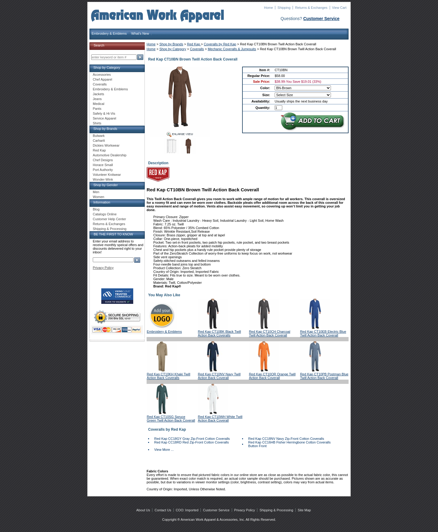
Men (96, 192)
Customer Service (321, 18)
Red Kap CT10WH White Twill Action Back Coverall (220, 418)
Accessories (102, 74)
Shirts (97, 123)
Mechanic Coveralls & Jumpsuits (232, 49)
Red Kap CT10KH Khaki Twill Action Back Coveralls (168, 376)
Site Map (304, 510)
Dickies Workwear (106, 145)
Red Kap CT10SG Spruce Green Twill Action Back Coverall (171, 418)
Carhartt (99, 140)
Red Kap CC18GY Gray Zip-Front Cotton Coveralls (192, 438)
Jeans (97, 99)
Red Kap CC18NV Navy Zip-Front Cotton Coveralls (286, 438)
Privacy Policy (103, 267)
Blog (96, 209)
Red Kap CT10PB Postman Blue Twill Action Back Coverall (324, 376)
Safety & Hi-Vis (104, 113)
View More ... (164, 449)
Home (268, 7)
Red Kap (194, 44)
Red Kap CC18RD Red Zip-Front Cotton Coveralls (191, 442)
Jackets (98, 94)
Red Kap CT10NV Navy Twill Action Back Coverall (219, 376)
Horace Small (103, 165)
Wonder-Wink (103, 179)
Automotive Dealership (110, 155)
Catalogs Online (104, 214)
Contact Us (163, 510)
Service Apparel (104, 118)
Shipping (283, 7)
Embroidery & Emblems (109, 33)
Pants (97, 108)
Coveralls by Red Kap (220, 44)
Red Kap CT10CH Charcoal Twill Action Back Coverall (269, 333)
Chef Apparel (102, 79)
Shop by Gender (105, 185)
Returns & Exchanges (311, 7)
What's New (140, 33)
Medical (98, 104)
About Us (143, 510)
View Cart (339, 7)
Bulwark (99, 135)
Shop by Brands (171, 44)
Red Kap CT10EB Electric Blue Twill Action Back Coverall (323, 333)
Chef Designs (103, 160)
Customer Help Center (109, 219)
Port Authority (103, 170)
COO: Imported (187, 510)
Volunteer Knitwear (107, 174)
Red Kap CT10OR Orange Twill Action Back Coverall (272, 376)
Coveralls (197, 49)
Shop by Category (172, 49)
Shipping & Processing (110, 229)
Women (98, 197)
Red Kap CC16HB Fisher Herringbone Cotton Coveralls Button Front (289, 444)
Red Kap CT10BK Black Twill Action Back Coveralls (219, 333)
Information (101, 202)
